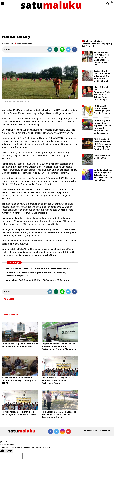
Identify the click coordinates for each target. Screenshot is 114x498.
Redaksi (88, 430)
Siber (95, 430)
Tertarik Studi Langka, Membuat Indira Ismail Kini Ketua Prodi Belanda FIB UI (102, 76)
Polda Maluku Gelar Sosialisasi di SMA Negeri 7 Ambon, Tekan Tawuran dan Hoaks (59, 414)
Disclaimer (105, 430)
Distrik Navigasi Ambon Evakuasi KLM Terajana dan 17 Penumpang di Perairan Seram (102, 144)
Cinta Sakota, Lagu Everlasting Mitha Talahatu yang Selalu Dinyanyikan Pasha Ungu (103, 175)
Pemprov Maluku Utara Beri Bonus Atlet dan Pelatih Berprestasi (38, 268)
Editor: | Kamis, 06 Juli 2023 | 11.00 (17, 43)
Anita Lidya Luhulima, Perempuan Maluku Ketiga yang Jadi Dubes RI (97, 43)
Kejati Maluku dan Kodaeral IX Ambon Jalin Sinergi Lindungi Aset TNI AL (19, 380)
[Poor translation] (9, 451)
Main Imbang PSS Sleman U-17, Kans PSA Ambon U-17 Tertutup (37, 280)
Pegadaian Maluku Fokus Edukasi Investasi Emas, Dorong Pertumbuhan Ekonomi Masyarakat (59, 346)
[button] (111, 1)
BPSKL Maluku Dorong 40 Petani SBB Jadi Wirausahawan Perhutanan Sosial (58, 380)
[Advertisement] (57, 18)
